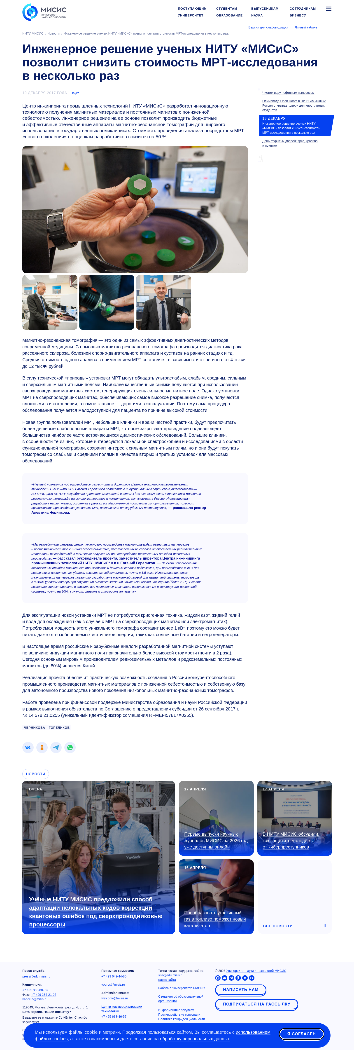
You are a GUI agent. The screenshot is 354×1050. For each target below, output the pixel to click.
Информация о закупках (176, 1010)
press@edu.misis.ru (36, 976)
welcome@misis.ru (114, 998)
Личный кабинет (307, 27)
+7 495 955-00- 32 (35, 990)
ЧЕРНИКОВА (34, 727)
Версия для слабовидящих (268, 27)
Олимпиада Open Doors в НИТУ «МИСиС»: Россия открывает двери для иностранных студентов (294, 105)
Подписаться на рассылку (256, 1004)
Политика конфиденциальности (181, 1019)
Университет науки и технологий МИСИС (256, 971)
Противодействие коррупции (179, 1014)
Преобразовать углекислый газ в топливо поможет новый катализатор (215, 919)
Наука (75, 93)
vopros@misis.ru (113, 984)
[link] (28, 747)
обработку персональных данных (195, 1038)
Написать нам (241, 989)
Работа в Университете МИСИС (181, 988)
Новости (35, 774)
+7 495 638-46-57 (113, 1016)
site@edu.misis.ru (170, 975)
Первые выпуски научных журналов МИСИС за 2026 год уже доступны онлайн (216, 840)
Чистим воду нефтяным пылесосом (288, 92)
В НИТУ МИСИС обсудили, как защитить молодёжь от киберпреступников (291, 840)
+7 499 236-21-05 (43, 994)
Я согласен (301, 1035)
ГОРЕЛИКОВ (59, 727)
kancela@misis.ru (34, 999)
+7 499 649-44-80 (113, 976)
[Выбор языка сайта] (328, 27)
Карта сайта (167, 980)
